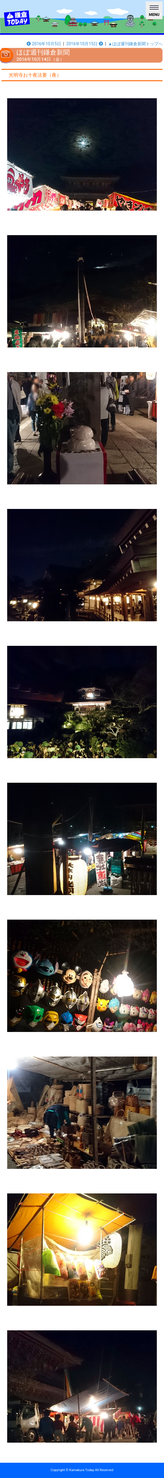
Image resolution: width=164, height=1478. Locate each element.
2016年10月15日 (84, 43)
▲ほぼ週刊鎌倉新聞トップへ (135, 43)
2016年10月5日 (44, 43)
